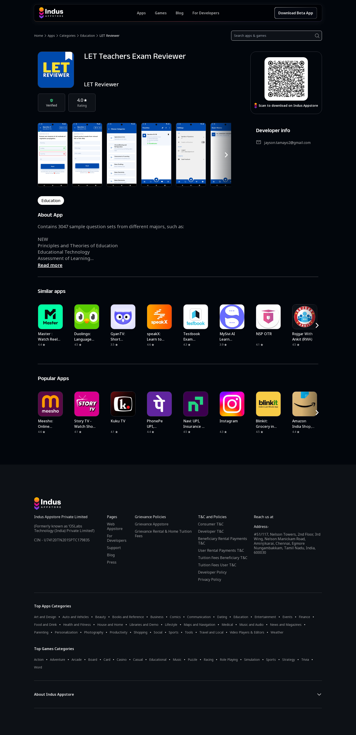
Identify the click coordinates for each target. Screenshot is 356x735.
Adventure (57, 659)
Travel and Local (211, 632)
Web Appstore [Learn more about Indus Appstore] (115, 526)
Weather (277, 632)
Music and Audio (251, 624)
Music (177, 659)
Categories (67, 35)
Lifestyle (171, 624)
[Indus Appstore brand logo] (88, 13)
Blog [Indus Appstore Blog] (179, 13)
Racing (208, 659)
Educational (157, 659)
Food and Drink (45, 624)
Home (38, 35)
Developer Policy (212, 572)
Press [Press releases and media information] (111, 562)
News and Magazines (286, 624)
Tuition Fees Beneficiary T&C (222, 557)
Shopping (140, 632)
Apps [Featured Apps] (141, 13)
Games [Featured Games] (161, 13)
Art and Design (45, 617)
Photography (93, 632)
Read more (50, 265)
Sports (173, 632)
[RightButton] (226, 155)
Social (158, 632)
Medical (227, 624)
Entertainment (265, 617)
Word (38, 667)
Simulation (252, 659)
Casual (138, 659)
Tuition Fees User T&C (217, 565)
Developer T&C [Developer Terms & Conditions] (211, 531)
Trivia (305, 659)
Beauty (100, 617)
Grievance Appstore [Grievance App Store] (151, 524)
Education (87, 35)
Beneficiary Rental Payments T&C (222, 540)
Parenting (41, 632)
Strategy (288, 659)
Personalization (66, 632)
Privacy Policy (209, 579)
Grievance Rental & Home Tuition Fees (163, 533)
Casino (122, 659)
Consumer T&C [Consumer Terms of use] (211, 524)
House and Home (110, 624)
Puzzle (192, 659)
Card (107, 659)
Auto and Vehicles (75, 617)
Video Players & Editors (247, 632)
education (50, 200)
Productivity (118, 632)
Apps (51, 35)
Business (156, 617)
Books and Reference (128, 617)
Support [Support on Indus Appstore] (114, 547)
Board (92, 659)
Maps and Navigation (199, 624)
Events (287, 617)
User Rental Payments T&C (221, 550)
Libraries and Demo (143, 624)
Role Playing (229, 659)
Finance (304, 617)
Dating (222, 617)
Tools (189, 632)
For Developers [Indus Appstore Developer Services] (206, 13)
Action (39, 659)
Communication (199, 617)
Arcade (77, 659)
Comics (175, 617)
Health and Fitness (77, 624)
